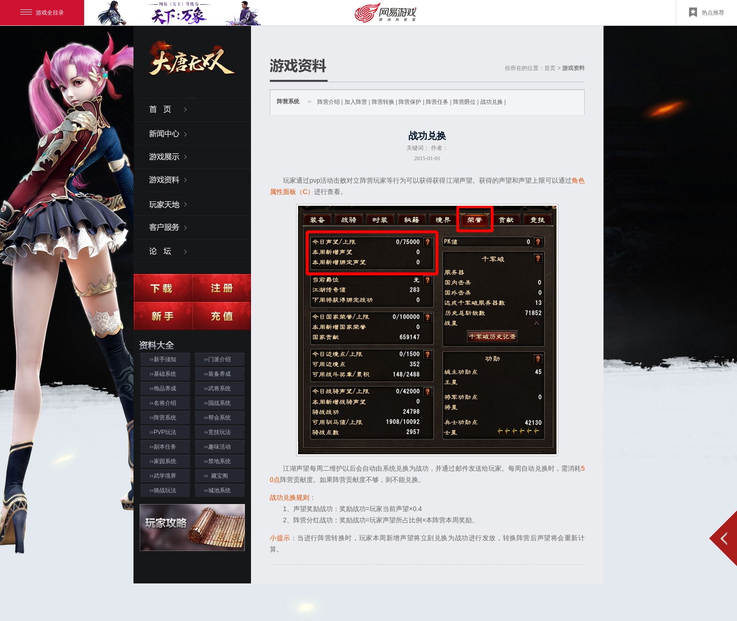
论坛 (192, 250)
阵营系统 (165, 417)
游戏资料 (192, 179)
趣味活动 (219, 446)
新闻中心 (192, 132)
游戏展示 (192, 156)
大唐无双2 (192, 66)
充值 (221, 316)
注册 (221, 288)
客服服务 (192, 226)
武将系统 (219, 388)
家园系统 (165, 461)
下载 (162, 288)
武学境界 (165, 476)
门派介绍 (219, 359)
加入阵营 (356, 102)
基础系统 (165, 374)
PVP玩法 (165, 432)
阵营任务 (437, 102)
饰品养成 (165, 388)
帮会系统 (219, 417)
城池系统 (219, 490)
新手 (162, 316)
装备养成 (219, 374)
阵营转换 (383, 102)
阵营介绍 (328, 102)
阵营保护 (410, 102)
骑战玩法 (165, 490)
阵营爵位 (464, 102)
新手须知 (165, 359)
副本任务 (165, 446)
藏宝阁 (219, 476)
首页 (192, 109)
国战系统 (219, 403)
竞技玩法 (219, 432)
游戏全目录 (42, 12)
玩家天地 (192, 203)
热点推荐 (706, 12)
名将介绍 (165, 403)
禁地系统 (219, 461)
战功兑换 (491, 102)
